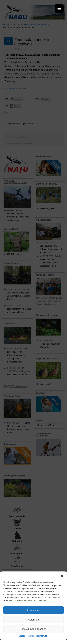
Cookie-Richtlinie (26, 636)
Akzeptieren (33, 610)
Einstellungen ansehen (33, 628)
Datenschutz (41, 636)
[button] (62, 575)
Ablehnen (33, 619)
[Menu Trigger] (59, 8)
